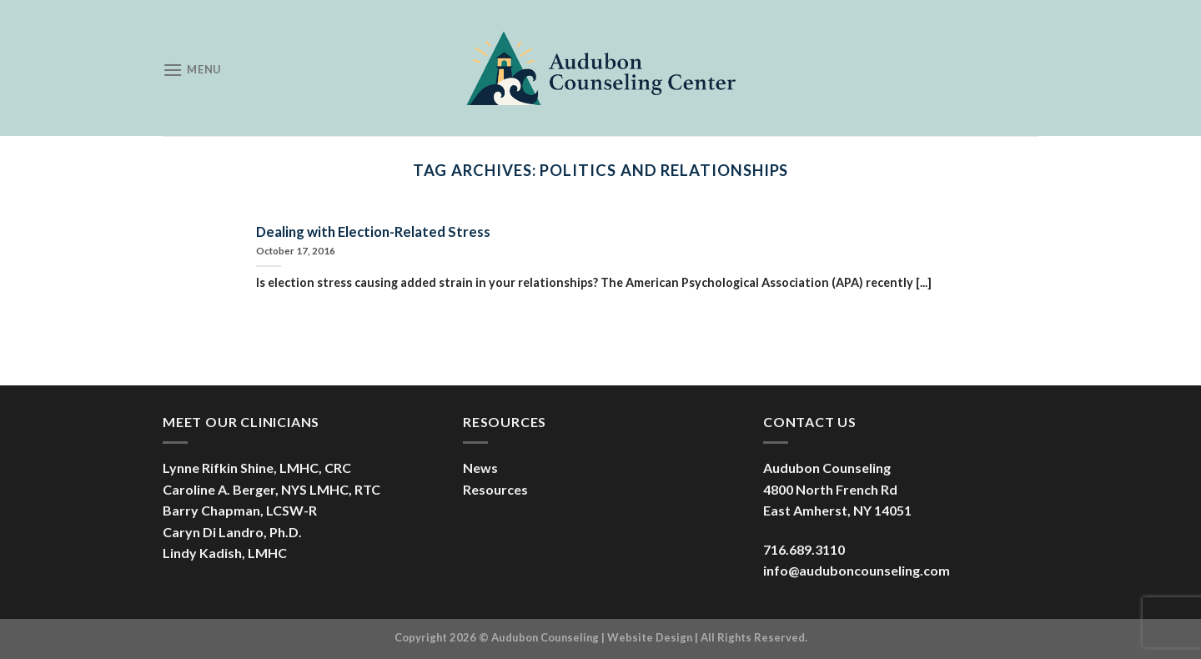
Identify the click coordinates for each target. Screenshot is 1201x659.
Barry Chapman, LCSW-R (240, 510)
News (480, 467)
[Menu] (192, 69)
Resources (495, 489)
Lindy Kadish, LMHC (225, 553)
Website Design (649, 637)
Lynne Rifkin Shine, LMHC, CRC (257, 467)
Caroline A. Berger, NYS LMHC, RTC (271, 489)
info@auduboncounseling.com (856, 570)
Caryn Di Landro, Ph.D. (232, 532)
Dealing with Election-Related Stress (373, 232)
